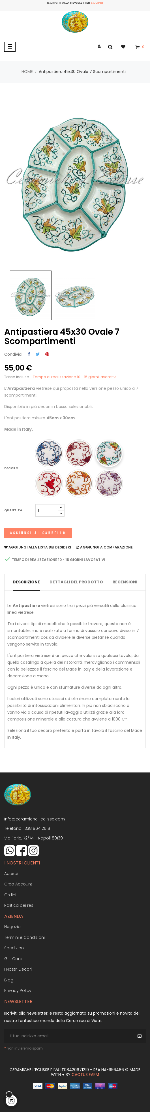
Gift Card (13, 959)
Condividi (29, 354)
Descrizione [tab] (26, 582)
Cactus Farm (85, 1074)
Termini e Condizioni (24, 937)
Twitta (38, 354)
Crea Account (18, 884)
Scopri (97, 2)
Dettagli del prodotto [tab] (76, 582)
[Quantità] (46, 510)
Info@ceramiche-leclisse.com (34, 819)
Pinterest (47, 354)
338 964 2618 (37, 828)
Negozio (12, 926)
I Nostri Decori (18, 969)
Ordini (10, 895)
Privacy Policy (17, 990)
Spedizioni (14, 948)
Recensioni (125, 582)
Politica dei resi (19, 905)
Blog (8, 980)
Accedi (11, 873)
